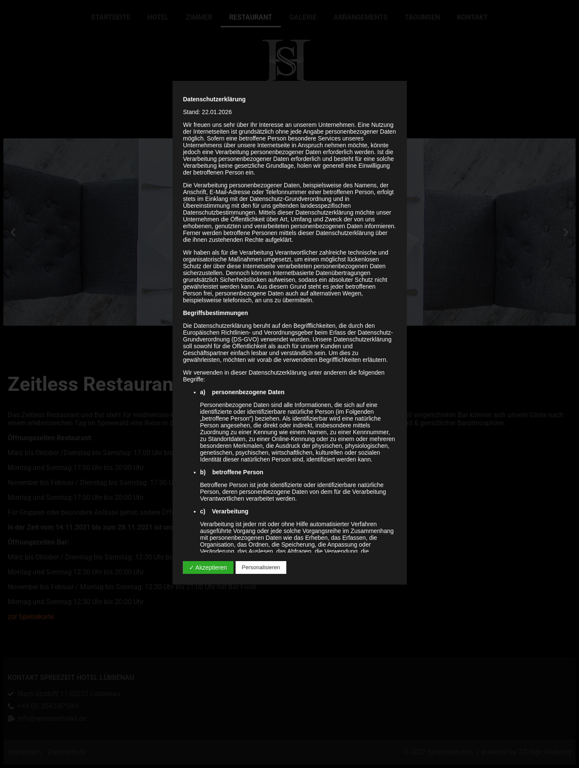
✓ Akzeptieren (208, 567)
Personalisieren (261, 567)
